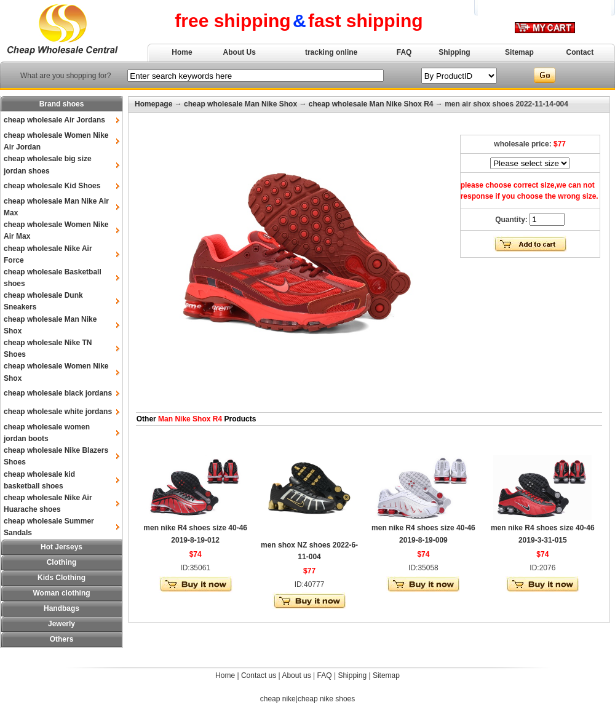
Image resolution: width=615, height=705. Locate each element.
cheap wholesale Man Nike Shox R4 (371, 104)
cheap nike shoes (326, 699)
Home (182, 52)
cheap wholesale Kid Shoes (52, 185)
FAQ (404, 52)
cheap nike (278, 699)
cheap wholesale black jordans (58, 393)
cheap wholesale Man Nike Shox (240, 104)
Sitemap (519, 52)
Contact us (258, 675)
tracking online (331, 52)
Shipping (454, 52)
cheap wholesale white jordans (58, 411)
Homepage (153, 104)
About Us (239, 52)
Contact (580, 52)
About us (296, 675)
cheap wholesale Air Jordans (54, 120)
